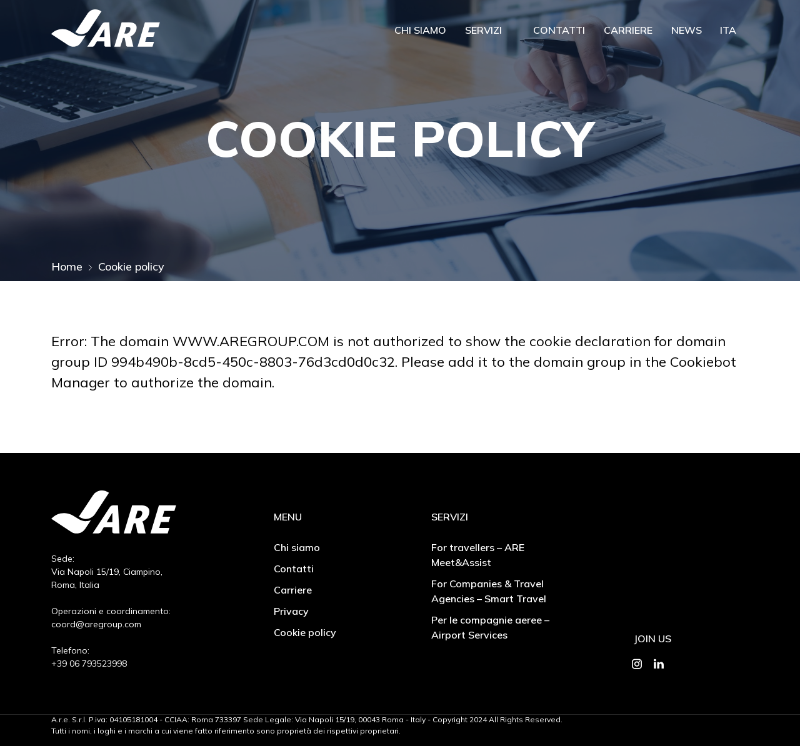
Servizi (483, 30)
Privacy (291, 611)
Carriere (628, 30)
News (686, 30)
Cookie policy (305, 632)
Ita (728, 30)
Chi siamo (420, 30)
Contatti (559, 30)
